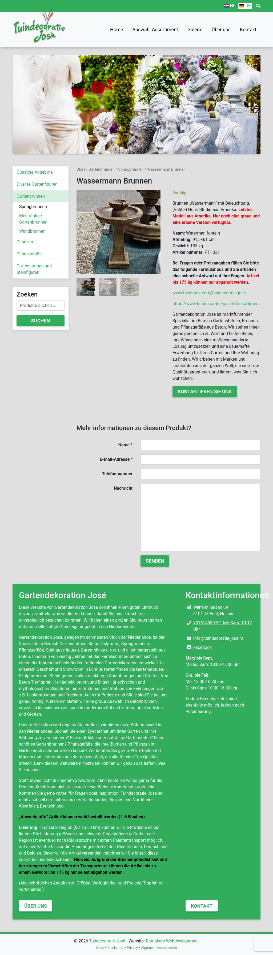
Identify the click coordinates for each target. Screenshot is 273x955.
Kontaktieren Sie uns (205, 391)
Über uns (221, 29)
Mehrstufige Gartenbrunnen (33, 219)
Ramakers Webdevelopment (172, 941)
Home (116, 29)
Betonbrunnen (143, 701)
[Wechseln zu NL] (229, 6)
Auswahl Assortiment (155, 29)
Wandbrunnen (32, 231)
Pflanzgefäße (29, 253)
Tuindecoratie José (107, 941)
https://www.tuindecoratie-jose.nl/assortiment (216, 303)
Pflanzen (25, 241)
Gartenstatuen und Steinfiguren (34, 269)
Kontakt (248, 29)
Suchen (40, 320)
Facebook (202, 647)
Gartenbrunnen (31, 196)
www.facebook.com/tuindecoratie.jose (209, 292)
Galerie (194, 29)
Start (81, 169)
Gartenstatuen (149, 669)
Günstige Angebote (35, 172)
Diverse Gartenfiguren (37, 184)
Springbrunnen (33, 206)
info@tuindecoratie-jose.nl (218, 638)
